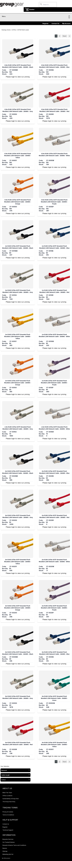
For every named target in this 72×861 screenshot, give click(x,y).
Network (4, 770)
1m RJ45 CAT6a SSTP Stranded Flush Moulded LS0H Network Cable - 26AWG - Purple (54, 383)
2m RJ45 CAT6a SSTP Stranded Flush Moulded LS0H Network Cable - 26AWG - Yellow (17, 561)
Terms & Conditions (8, 815)
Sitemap (4, 851)
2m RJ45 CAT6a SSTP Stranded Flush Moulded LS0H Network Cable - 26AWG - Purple (54, 608)
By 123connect (6, 858)
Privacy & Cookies (7, 812)
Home (8, 30)
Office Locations (7, 795)
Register (46, 23)
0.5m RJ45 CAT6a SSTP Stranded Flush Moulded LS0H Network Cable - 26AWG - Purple (54, 202)
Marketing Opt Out (7, 854)
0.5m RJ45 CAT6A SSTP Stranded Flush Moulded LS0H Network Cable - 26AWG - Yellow (17, 155)
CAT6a (14, 30)
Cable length (5, 775)
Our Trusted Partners (8, 842)
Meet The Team (7, 792)
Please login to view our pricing (18, 77)
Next (64, 36)
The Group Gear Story (8, 801)
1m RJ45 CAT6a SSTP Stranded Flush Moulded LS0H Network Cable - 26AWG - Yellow (17, 336)
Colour (3, 780)
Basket (31, 9)
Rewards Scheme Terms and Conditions (14, 845)
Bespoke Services (7, 839)
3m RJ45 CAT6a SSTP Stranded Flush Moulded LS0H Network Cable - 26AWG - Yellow (54, 744)
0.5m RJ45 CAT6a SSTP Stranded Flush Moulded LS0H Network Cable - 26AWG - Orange (17, 202)
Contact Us (55, 23)
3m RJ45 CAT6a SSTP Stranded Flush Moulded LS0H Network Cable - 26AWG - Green (54, 698)
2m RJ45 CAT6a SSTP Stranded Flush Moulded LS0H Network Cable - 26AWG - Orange (17, 608)
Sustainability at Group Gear (10, 798)
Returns (4, 848)
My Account (66, 23)
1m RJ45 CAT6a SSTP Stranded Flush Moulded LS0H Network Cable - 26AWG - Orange (17, 383)
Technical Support (7, 830)
